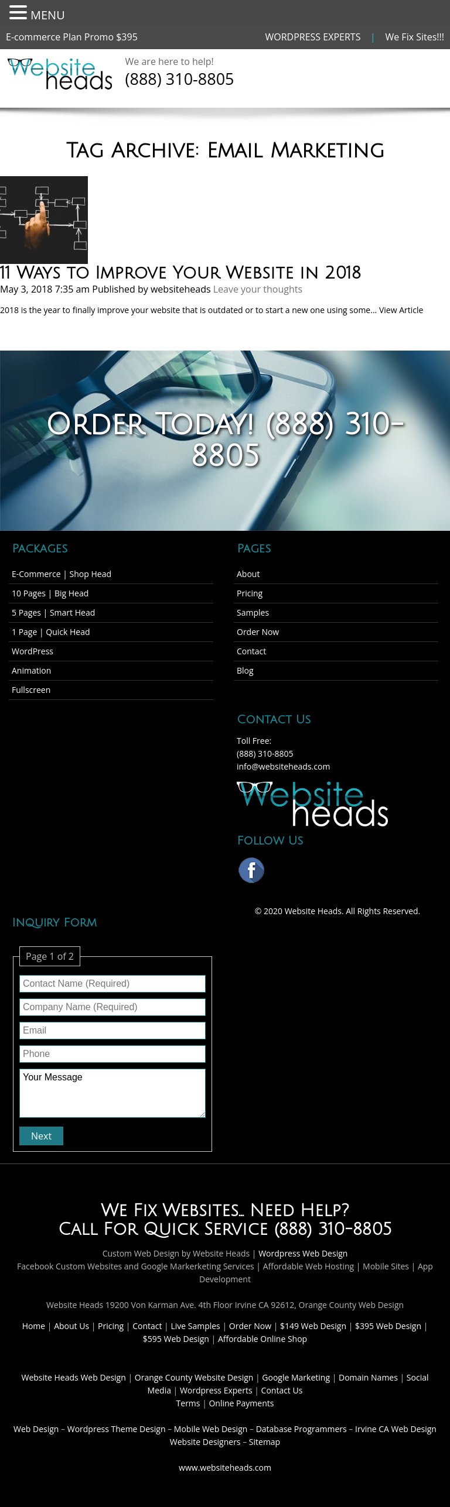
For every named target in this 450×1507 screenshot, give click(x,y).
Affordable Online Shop (262, 1338)
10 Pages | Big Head (50, 593)
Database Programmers (301, 1428)
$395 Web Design (388, 1325)
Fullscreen (31, 689)
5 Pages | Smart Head (53, 612)
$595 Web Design (176, 1338)
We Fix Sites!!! (414, 36)
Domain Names (369, 1377)
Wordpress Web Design (302, 1253)
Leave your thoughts (257, 289)
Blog (245, 670)
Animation (31, 670)
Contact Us (282, 1390)
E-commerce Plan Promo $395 (72, 36)
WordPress (32, 651)
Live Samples (196, 1325)
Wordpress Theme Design (116, 1428)
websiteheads (181, 289)
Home (34, 1325)
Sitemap (264, 1441)
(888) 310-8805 (179, 79)
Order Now (258, 631)
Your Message (112, 1093)
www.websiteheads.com (225, 1467)
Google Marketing (297, 1377)
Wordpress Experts (216, 1390)
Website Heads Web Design (75, 1377)
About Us (72, 1325)
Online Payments (241, 1403)
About (248, 573)
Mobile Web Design (211, 1428)
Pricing (249, 593)
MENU (47, 15)
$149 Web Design (313, 1325)
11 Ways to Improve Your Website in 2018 (180, 273)
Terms (188, 1403)
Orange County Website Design (195, 1377)
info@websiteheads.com (283, 766)
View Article (401, 309)
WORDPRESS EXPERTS (313, 36)
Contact (251, 651)
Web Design (36, 1428)
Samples (253, 612)
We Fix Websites (169, 1211)
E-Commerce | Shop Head (61, 573)
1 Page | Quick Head (51, 631)
